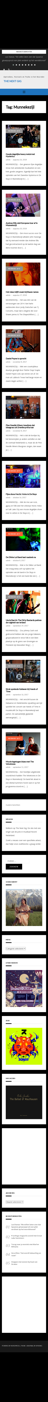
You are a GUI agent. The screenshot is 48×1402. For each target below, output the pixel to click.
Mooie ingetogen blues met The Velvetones (20, 762)
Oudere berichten (13, 805)
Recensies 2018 (14, 200)
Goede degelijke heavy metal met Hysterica (20, 155)
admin (8, 160)
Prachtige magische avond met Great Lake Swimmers (26, 1237)
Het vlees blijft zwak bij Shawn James (22, 292)
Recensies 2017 (14, 471)
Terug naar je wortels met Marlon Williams (25, 1245)
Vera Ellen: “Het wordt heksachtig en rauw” (26, 1254)
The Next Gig (12, 81)
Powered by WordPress (10, 1346)
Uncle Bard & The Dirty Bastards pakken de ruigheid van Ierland (23, 621)
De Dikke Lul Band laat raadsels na (21, 557)
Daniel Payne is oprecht (16, 358)
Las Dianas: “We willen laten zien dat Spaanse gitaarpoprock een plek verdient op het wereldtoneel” (26, 1226)
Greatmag (30, 1346)
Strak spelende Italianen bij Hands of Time (22, 690)
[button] (4, 69)
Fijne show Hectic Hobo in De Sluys (21, 494)
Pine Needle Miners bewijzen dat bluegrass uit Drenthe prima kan (20, 426)
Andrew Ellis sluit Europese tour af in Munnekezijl (22, 224)
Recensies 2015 (14, 131)
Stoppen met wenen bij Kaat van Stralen (24, 1263)
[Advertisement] (24, 24)
